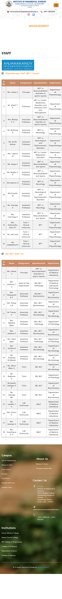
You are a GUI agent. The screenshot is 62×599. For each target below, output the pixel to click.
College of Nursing (8, 555)
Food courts (6, 469)
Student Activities (8, 483)
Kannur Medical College (10, 533)
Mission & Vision (42, 464)
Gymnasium (6, 478)
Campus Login (7, 487)
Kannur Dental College (10, 537)
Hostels (4, 474)
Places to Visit (7, 465)
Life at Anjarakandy (9, 460)
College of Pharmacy (9, 546)
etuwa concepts (43, 567)
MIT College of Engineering (12, 542)
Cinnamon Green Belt (44, 468)
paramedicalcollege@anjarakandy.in (46, 509)
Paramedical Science (9, 551)
